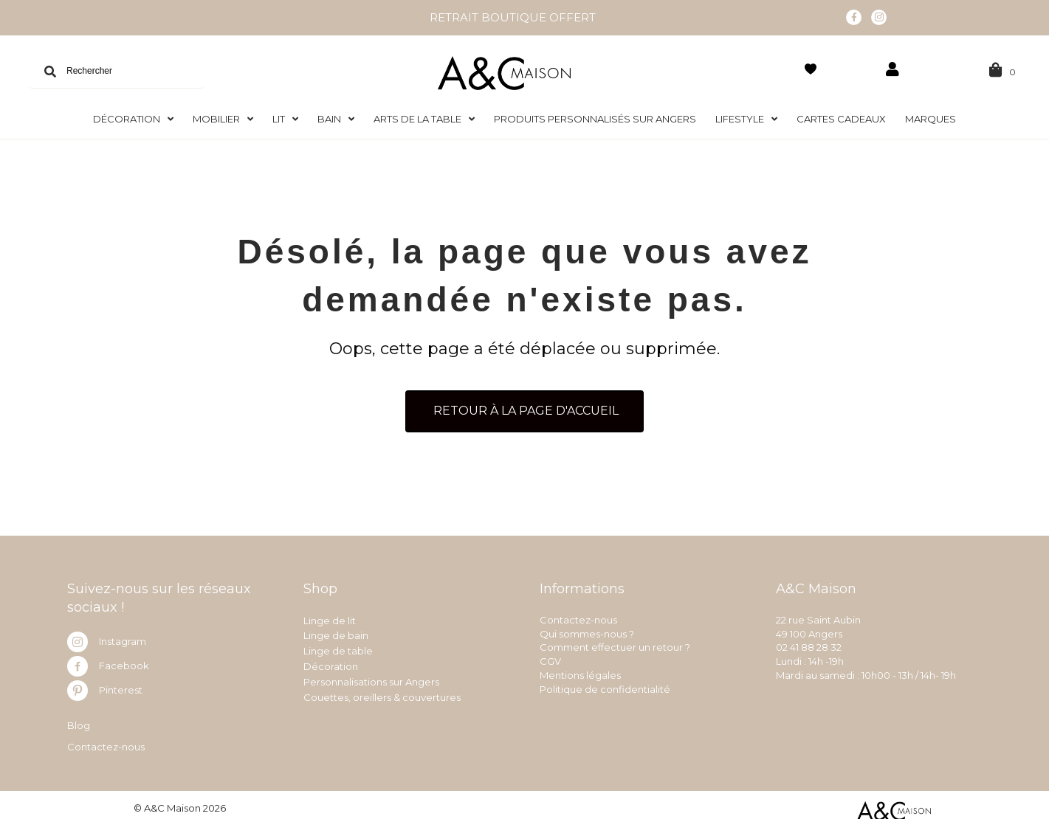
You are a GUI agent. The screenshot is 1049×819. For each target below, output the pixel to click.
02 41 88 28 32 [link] (809, 643)
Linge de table (338, 646)
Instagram (122, 637)
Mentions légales (580, 671)
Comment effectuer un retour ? (615, 643)
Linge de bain (335, 631)
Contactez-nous (106, 742)
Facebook (124, 661)
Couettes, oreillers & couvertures (382, 692)
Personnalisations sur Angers (371, 677)
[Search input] (117, 66)
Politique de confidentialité (605, 685)
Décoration (330, 662)
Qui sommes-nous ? (587, 629)
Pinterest (120, 685)
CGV (550, 657)
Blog (78, 721)
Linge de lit (329, 615)
